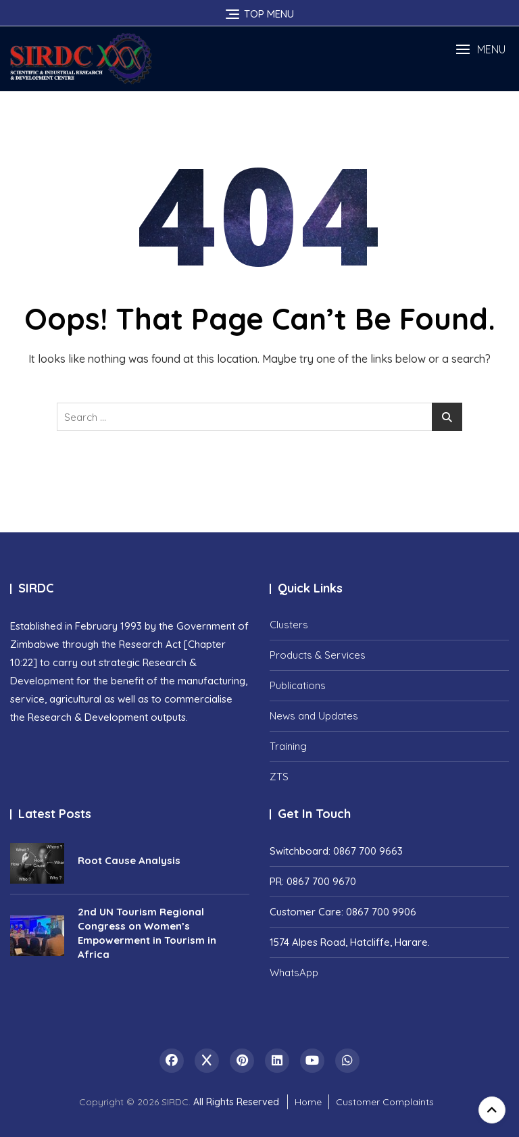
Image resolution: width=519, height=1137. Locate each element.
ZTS (279, 776)
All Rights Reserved (236, 1102)
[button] (480, 49)
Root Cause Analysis (129, 860)
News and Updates (314, 715)
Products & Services (318, 655)
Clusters (289, 624)
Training (288, 746)
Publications (298, 685)
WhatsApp (294, 972)
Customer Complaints (385, 1102)
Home (308, 1102)
